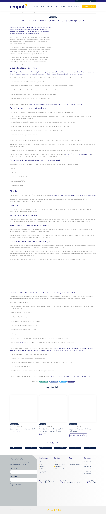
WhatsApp (44, 383)
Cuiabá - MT (87, 473)
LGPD (93, 1)
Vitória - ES (87, 464)
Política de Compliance (43, 472)
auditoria (20, 342)
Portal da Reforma (73, 6)
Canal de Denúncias (82, 1)
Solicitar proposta (59, 468)
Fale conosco (58, 466)
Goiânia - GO (87, 462)
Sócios (42, 464)
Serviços (49, 6)
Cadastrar (17, 484)
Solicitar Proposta (88, 6)
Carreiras (63, 6)
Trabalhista (53, 17)
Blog (56, 6)
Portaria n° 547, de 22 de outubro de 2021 (78, 154)
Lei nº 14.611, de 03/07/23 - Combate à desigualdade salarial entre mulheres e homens (55, 104)
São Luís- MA (87, 466)
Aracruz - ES (87, 471)
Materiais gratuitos (75, 464)
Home (36, 6)
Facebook (54, 383)
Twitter (63, 383)
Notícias (72, 462)
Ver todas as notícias (30, 435)
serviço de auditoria (60, 348)
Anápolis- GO (87, 468)
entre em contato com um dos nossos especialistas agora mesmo (70, 376)
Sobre (42, 6)
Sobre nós (43, 462)
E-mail (71, 383)
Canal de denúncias (60, 464)
